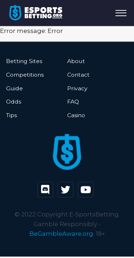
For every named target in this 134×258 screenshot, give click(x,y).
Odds (13, 101)
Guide (14, 88)
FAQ (73, 101)
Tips (11, 115)
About (76, 61)
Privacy (77, 88)
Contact (78, 74)
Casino (76, 115)
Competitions (25, 74)
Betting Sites (24, 61)
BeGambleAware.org (61, 233)
